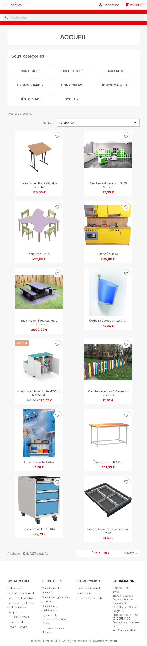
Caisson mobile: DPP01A (39, 529)
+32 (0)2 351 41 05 (125, 616)
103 (106, 553)
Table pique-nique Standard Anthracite (39, 322)
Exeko (113, 641)
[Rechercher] (73, 17)
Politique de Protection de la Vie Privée (54, 619)
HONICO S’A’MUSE (115, 85)
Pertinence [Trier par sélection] (98, 122)
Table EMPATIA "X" (39, 254)
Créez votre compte (89, 598)
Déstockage (30, 99)
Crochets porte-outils (39, 462)
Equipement (115, 71)
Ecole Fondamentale (20, 598)
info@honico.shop (124, 630)
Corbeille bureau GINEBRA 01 (108, 320)
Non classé (30, 71)
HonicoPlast (72, 85)
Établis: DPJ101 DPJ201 (107, 462)
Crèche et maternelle (21, 593)
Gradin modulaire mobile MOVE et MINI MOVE (39, 393)
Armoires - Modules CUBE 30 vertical (108, 185)
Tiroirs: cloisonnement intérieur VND (108, 531)
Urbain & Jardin (30, 85)
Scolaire (72, 99)
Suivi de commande (88, 588)
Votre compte (88, 581)
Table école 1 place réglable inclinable (39, 185)
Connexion (83, 593)
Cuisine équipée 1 (108, 254)
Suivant (131, 553)
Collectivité (72, 71)
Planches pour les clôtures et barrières (108, 393)
